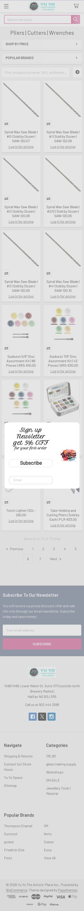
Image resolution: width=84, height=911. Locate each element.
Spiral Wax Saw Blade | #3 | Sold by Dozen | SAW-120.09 (21, 285)
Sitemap (10, 785)
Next (56, 559)
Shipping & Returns (18, 756)
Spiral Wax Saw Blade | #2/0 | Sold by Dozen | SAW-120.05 (63, 211)
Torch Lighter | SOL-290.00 (21, 512)
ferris (48, 834)
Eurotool (10, 834)
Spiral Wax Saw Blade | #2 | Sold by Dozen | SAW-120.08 (21, 211)
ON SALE (53, 780)
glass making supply (61, 764)
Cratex (49, 842)
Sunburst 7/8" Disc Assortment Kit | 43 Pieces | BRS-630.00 (63, 360)
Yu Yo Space (13, 777)
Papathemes (67, 890)
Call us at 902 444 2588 (42, 704)
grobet (9, 842)
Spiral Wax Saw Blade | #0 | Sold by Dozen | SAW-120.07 (21, 136)
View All (50, 858)
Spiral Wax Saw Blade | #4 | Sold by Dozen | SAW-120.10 (63, 285)
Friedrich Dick (14, 850)
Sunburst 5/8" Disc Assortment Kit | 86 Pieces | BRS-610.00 (21, 360)
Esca (48, 850)
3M (46, 826)
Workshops (54, 772)
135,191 (51, 756)
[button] (77, 72)
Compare (6, 123)
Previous (14, 549)
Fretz (8, 858)
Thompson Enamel (18, 826)
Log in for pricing (21, 146)
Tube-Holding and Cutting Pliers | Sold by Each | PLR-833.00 (63, 514)
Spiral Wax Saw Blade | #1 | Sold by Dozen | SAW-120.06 (63, 136)
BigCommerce (16, 890)
